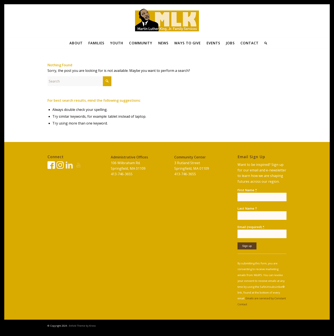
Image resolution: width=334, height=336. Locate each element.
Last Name (247, 208)
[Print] (167, 21)
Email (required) (251, 227)
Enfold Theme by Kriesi (82, 325)
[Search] (264, 43)
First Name (247, 190)
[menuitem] (76, 43)
